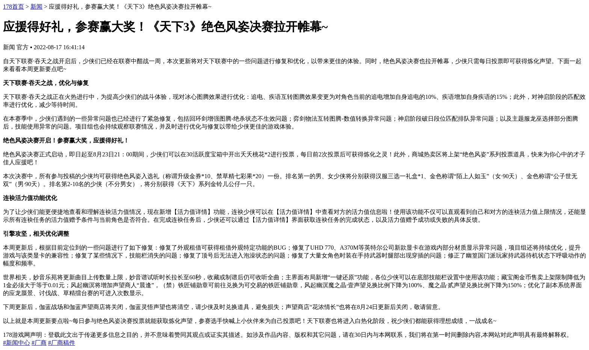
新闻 (36, 6)
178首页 (13, 6)
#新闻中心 (16, 342)
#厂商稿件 (61, 342)
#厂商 (39, 342)
